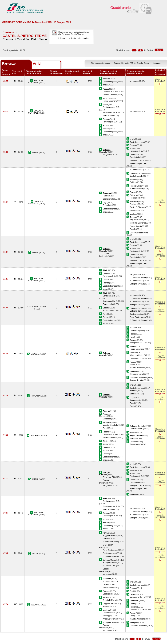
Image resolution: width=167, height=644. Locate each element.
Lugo (105, 202)
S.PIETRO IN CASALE (36, 307)
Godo (132, 406)
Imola (105, 85)
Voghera (133, 214)
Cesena (106, 119)
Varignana (134, 81)
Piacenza (134, 201)
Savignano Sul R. (110, 112)
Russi (105, 196)
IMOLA (35, 554)
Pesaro (133, 362)
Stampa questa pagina (100, 63)
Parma (133, 192)
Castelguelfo (108, 594)
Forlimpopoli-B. (109, 122)
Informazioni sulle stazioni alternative (73, 38)
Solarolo (106, 205)
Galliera (106, 539)
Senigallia (134, 371)
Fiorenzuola (135, 198)
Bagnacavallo (108, 199)
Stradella (134, 210)
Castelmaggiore (137, 314)
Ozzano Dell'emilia (138, 277)
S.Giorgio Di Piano (138, 320)
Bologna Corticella (138, 311)
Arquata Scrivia (136, 220)
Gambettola (108, 115)
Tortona (133, 217)
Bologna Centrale (137, 173)
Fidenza (133, 195)
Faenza (106, 128)
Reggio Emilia (136, 186)
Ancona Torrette (137, 380)
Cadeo (105, 584)
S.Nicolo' (133, 204)
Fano (132, 365)
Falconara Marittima (138, 378)
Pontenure (107, 581)
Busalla (133, 229)
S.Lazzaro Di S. (136, 170)
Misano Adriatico (110, 95)
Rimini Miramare (110, 101)
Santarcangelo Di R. (111, 107)
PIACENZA (36, 435)
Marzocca (107, 419)
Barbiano (134, 394)
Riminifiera (134, 494)
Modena (133, 180)
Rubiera (133, 182)
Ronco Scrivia (136, 226)
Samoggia (107, 616)
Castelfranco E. (136, 176)
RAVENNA (35, 396)
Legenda (157, 63)
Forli (104, 125)
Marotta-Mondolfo (137, 368)
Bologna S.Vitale (137, 284)
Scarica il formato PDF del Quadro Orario (131, 63)
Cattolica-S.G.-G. (110, 91)
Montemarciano (136, 374)
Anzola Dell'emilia (110, 619)
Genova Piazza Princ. (139, 233)
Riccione (106, 98)
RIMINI (35, 152)
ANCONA (35, 354)
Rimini (105, 105)
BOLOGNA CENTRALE (35, 82)
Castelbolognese (110, 82)
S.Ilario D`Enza (136, 188)
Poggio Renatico (110, 535)
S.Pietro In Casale (110, 542)
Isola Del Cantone (137, 223)
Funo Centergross (137, 317)
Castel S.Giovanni (137, 207)
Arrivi (37, 63)
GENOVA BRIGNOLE (35, 202)
